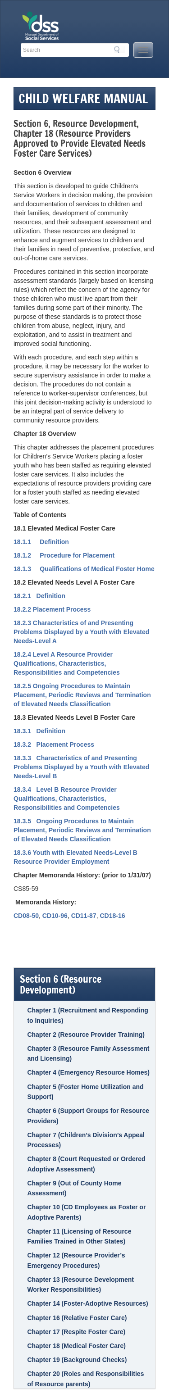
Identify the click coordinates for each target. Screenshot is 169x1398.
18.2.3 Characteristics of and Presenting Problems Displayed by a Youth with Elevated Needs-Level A (81, 632)
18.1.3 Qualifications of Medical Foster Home (84, 568)
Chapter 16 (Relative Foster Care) (77, 1317)
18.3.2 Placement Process (54, 744)
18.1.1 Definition (41, 541)
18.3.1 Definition (39, 731)
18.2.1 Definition (39, 595)
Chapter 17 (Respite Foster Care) (76, 1331)
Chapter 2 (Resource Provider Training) (86, 1034)
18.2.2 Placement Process (52, 609)
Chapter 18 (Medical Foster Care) (76, 1345)
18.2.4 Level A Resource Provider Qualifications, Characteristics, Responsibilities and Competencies (67, 663)
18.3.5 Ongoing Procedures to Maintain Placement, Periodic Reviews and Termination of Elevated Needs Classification (82, 830)
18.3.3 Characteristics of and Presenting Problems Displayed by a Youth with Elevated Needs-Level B (81, 767)
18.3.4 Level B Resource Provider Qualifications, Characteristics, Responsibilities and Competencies (67, 798)
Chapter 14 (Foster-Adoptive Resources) (87, 1303)
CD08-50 (26, 915)
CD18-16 (112, 915)
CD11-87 (83, 915)
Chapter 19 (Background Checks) (77, 1359)
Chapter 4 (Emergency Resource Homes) (88, 1072)
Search (119, 49)
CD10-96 (55, 915)
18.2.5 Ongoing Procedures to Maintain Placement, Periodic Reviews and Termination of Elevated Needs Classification (82, 695)
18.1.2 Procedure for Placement (64, 555)
